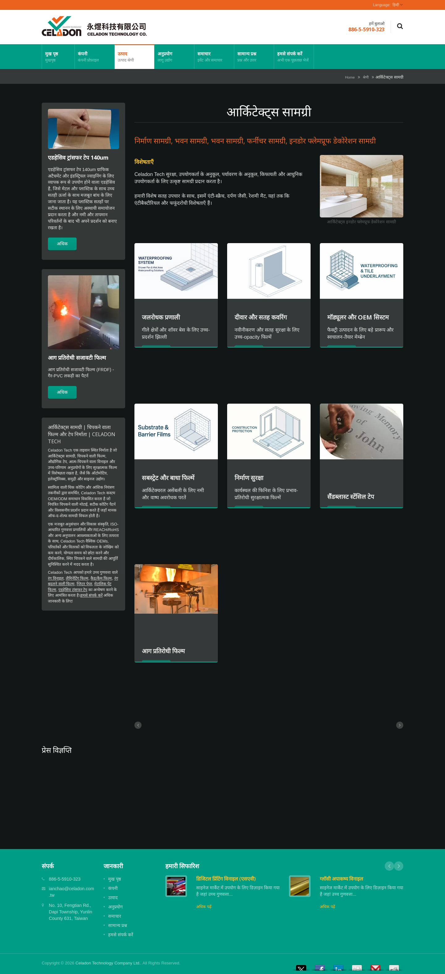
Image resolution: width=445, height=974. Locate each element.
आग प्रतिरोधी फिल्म (163, 651)
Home (350, 77)
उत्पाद (134, 56)
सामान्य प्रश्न (254, 56)
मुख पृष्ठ (58, 56)
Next (398, 866)
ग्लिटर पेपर (84, 583)
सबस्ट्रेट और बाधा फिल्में (168, 478)
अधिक (62, 244)
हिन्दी (395, 5)
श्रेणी (366, 77)
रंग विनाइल (56, 578)
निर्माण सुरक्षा (249, 478)
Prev (389, 866)
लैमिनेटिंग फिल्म (77, 578)
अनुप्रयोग (174, 56)
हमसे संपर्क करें (294, 56)
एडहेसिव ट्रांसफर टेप (72, 589)
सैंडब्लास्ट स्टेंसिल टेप (350, 496)
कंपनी (94, 56)
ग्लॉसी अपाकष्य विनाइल (341, 878)
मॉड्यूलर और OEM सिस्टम (358, 317)
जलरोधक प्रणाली (161, 317)
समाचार (214, 56)
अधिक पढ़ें (203, 906)
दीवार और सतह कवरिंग (261, 317)
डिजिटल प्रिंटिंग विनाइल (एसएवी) (226, 878)
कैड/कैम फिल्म (101, 578)
